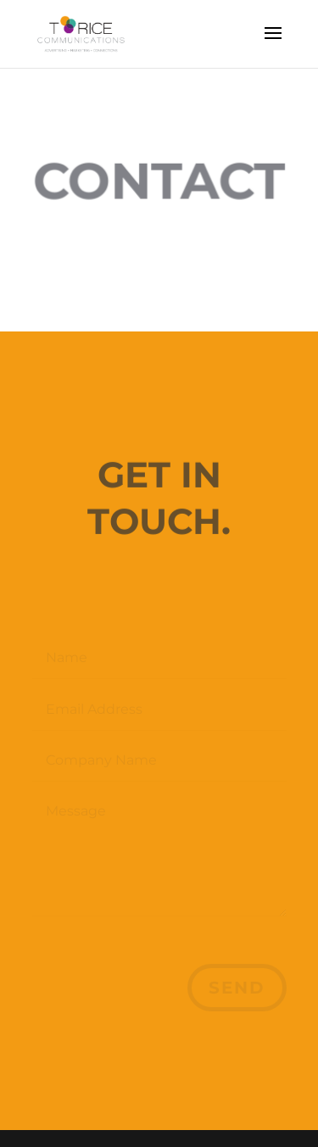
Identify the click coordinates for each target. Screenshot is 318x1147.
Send (237, 987)
